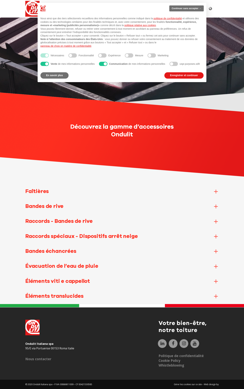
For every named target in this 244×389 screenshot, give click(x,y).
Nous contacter (38, 359)
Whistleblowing (171, 365)
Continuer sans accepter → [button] (186, 8)
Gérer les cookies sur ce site (188, 384)
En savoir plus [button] (54, 75)
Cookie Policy (169, 360)
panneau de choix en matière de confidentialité (65, 46)
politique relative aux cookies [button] (140, 25)
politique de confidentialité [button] (168, 18)
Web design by (211, 384)
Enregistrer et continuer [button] (184, 75)
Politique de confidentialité (181, 356)
